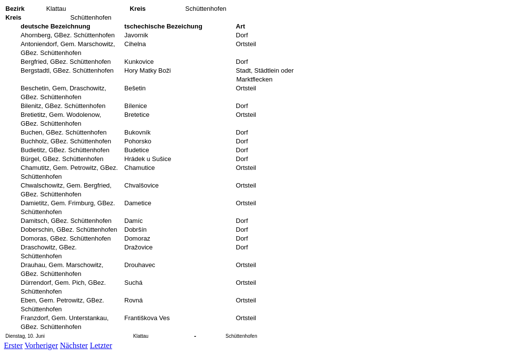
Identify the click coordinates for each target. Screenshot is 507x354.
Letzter (101, 345)
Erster (13, 345)
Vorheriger (41, 345)
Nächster (74, 345)
